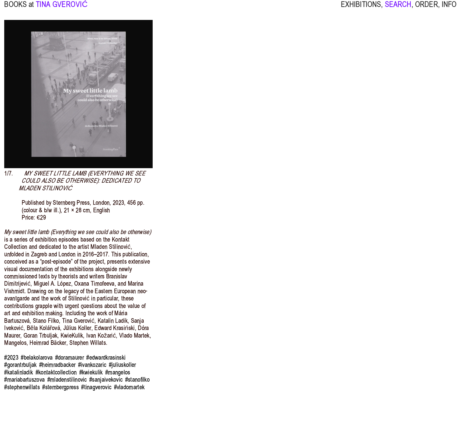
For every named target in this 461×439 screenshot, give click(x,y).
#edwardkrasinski (106, 357)
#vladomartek (129, 387)
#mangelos (117, 372)
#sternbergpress (60, 387)
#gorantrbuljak (20, 364)
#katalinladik (18, 372)
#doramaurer (69, 357)
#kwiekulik (91, 372)
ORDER (426, 9)
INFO (449, 9)
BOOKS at (19, 9)
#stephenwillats (22, 387)
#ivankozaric (92, 364)
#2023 (11, 357)
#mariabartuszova (24, 379)
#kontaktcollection (56, 372)
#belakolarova (36, 357)
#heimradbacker (57, 364)
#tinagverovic (96, 387)
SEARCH (398, 9)
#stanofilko (137, 379)
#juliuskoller (122, 364)
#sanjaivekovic (105, 379)
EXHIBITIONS (361, 9)
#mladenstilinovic (67, 379)
